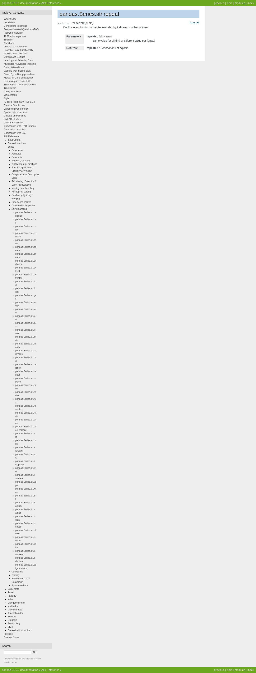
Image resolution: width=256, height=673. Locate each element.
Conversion (17, 157)
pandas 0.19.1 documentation (20, 3)
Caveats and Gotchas (15, 115)
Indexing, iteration (21, 160)
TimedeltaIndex (15, 613)
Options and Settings (14, 57)
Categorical (17, 571)
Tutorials (8, 39)
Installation (9, 22)
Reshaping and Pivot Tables (18, 81)
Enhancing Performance (16, 108)
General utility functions (20, 630)
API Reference (50, 3)
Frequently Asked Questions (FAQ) (21, 29)
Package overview (13, 32)
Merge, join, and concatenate (19, 77)
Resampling (14, 623)
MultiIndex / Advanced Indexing (20, 64)
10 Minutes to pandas (15, 36)
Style (6, 98)
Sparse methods (20, 585)
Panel (11, 592)
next (229, 3)
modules (240, 3)
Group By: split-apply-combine (19, 74)
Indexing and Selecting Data (18, 60)
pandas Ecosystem (13, 122)
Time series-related (21, 202)
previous (219, 3)
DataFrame (13, 589)
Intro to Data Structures (16, 46)
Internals (8, 634)
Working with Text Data (15, 53)
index (251, 3)
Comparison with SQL (15, 129)
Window (12, 616)
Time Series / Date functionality (20, 84)
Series (11, 146)
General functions (17, 143)
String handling (19, 209)
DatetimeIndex (15, 609)
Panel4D (12, 596)
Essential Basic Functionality (18, 50)
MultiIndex (13, 606)
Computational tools (14, 67)
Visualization (10, 95)
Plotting (15, 575)
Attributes (16, 153)
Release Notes (11, 637)
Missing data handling (23, 188)
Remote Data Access (14, 105)
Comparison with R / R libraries (19, 126)
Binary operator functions (24, 164)
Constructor (17, 150)
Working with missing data (17, 70)
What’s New (10, 19)
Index (10, 599)
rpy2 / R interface (12, 119)
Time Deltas (10, 88)
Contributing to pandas (15, 26)
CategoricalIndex (16, 602)
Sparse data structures (15, 112)
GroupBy (12, 620)
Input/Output (14, 140)
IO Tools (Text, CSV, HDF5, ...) (19, 102)
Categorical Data (12, 91)
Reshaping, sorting (21, 191)
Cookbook (9, 43)
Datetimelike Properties (23, 205)
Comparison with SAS (15, 133)
